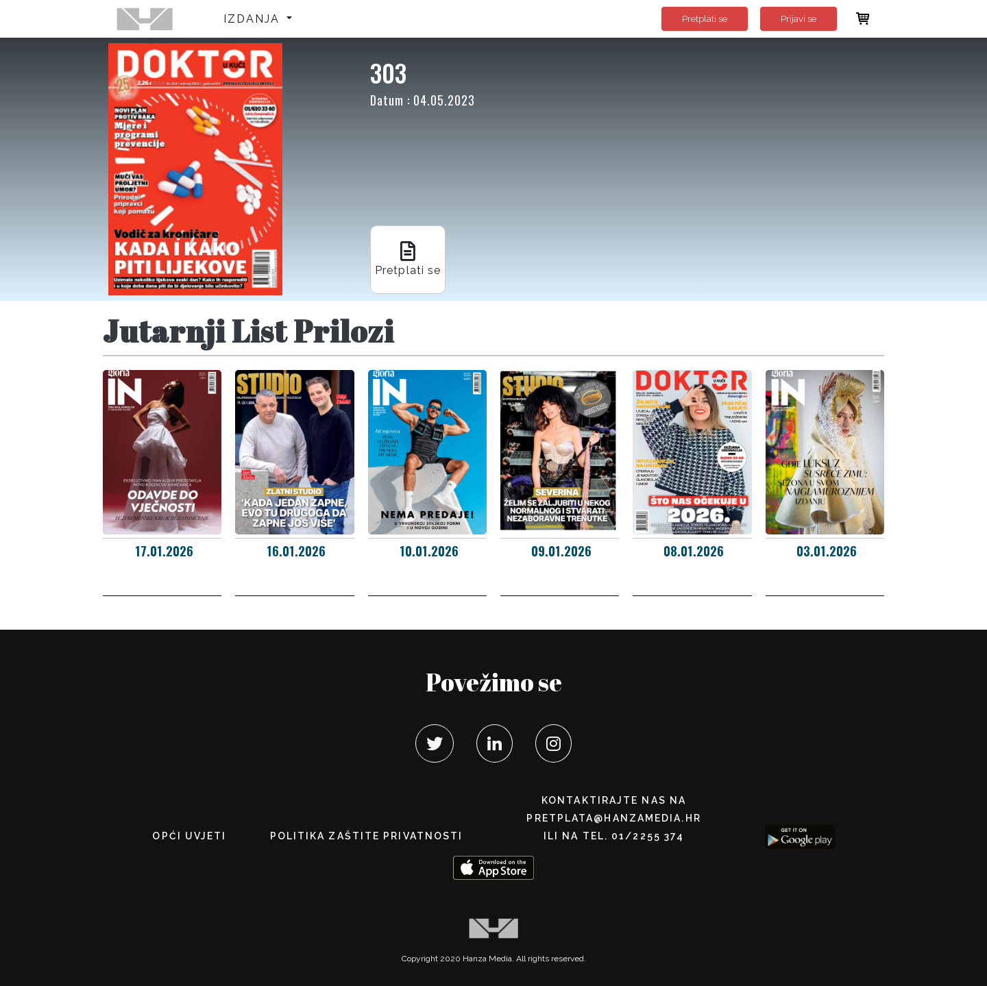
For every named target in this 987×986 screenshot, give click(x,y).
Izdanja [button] (253, 18)
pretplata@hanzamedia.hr (613, 818)
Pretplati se (704, 19)
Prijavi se (798, 19)
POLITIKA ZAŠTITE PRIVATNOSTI (366, 835)
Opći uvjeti (189, 835)
